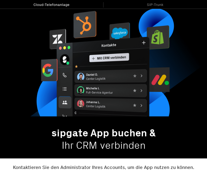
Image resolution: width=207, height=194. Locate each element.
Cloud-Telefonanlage (51, 4)
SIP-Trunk (155, 4)
